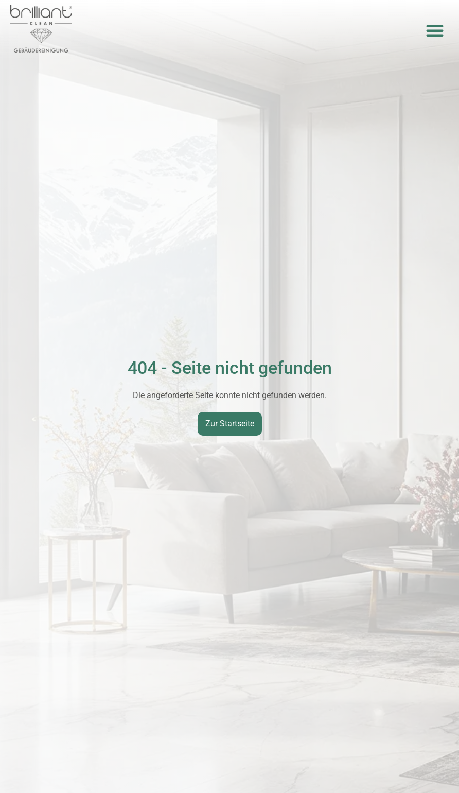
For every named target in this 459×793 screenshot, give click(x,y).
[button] (435, 30)
